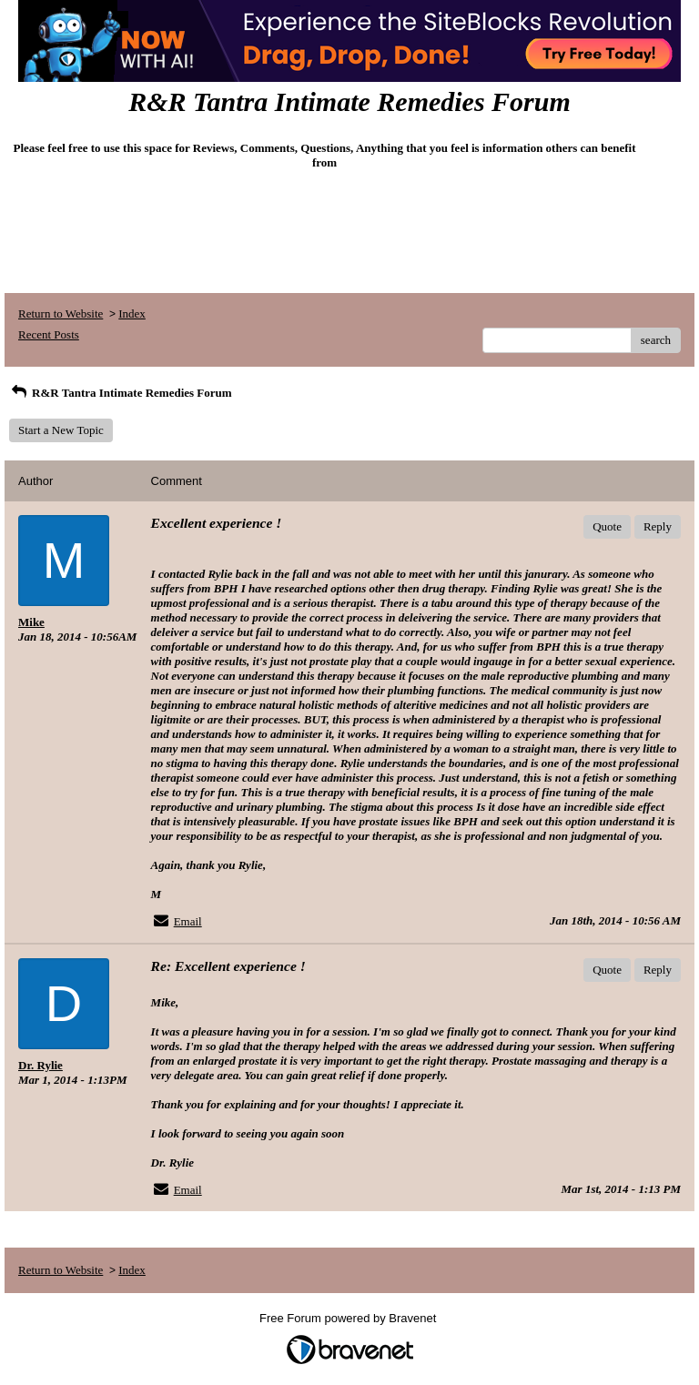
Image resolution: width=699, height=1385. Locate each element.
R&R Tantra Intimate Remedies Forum (120, 392)
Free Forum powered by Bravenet (349, 1318)
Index (132, 313)
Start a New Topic (61, 430)
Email (188, 921)
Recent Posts (48, 334)
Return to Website (60, 313)
